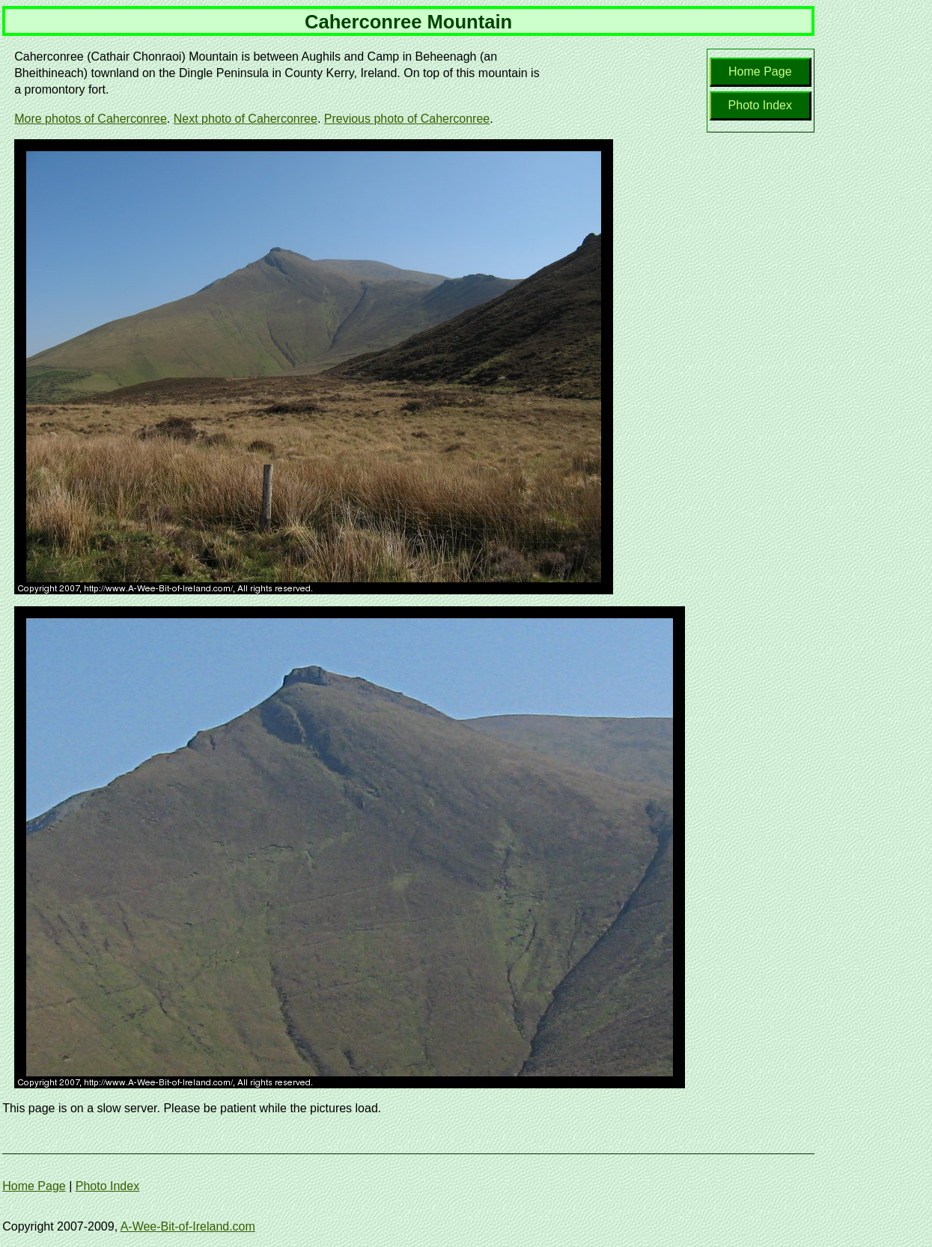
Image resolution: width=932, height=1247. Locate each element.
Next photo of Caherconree (245, 118)
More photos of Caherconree (90, 118)
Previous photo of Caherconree (407, 118)
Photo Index (760, 105)
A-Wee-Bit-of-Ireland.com (188, 1226)
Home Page (760, 71)
